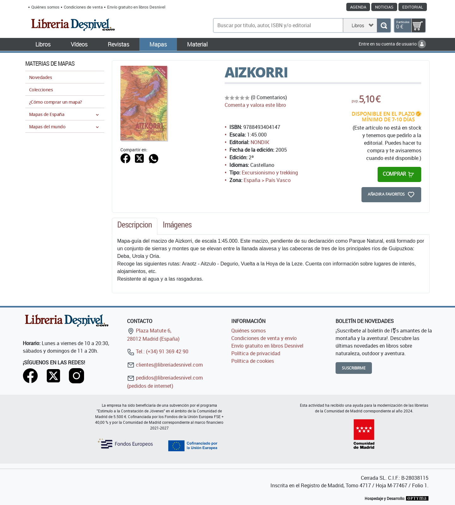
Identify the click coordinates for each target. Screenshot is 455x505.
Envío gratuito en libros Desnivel (136, 7)
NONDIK (260, 142)
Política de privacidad (255, 353)
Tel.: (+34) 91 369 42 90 (157, 351)
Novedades (40, 77)
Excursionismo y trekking (270, 172)
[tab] (134, 226)
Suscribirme (354, 368)
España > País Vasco (267, 180)
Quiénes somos (45, 7)
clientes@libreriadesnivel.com (165, 364)
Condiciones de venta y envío (264, 338)
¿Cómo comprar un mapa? (55, 102)
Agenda (358, 7)
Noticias (384, 7)
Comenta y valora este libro (255, 104)
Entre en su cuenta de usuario (392, 44)
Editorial (412, 7)
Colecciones (41, 90)
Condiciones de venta (83, 7)
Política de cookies (252, 360)
